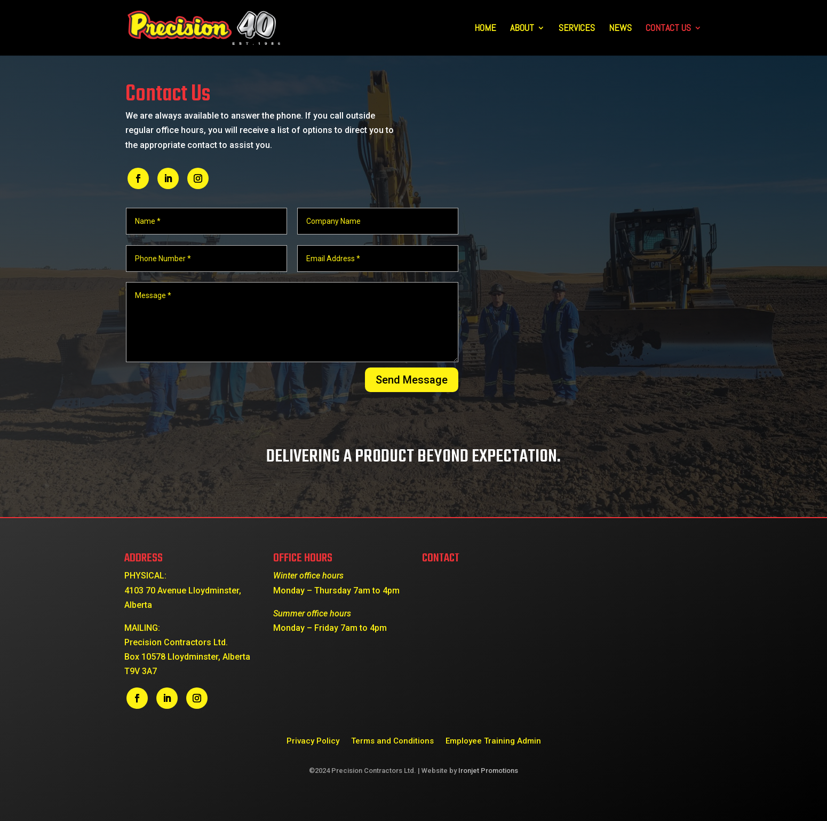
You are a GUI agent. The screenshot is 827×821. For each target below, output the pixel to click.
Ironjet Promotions (488, 771)
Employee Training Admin (493, 740)
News (620, 29)
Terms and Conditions (392, 740)
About (522, 29)
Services (577, 29)
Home (485, 29)
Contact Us (668, 29)
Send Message (412, 379)
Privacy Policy (313, 740)
